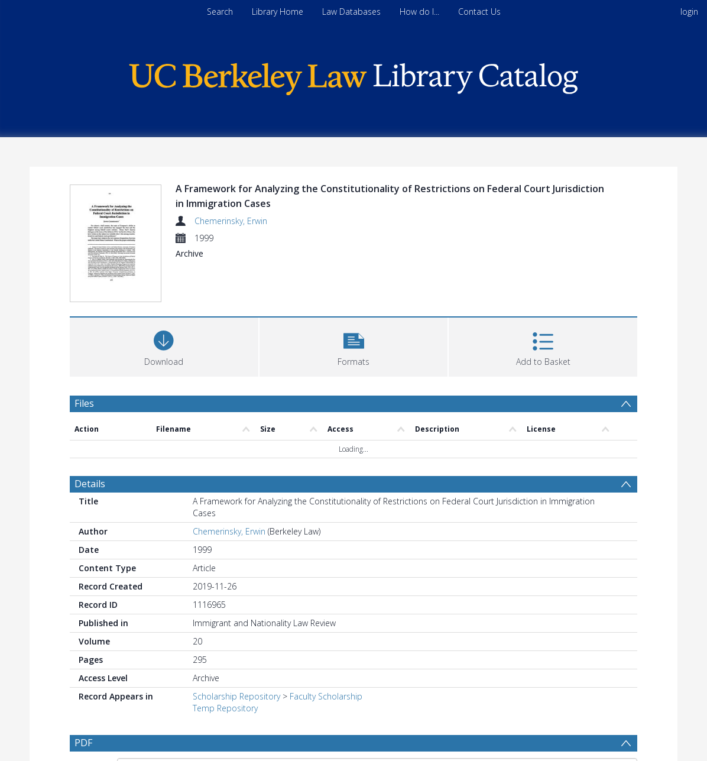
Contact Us (479, 11)
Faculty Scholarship (326, 696)
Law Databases (351, 11)
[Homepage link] (353, 76)
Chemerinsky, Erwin (230, 220)
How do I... (419, 11)
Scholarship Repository (236, 696)
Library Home (277, 11)
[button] (354, 346)
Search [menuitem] (220, 11)
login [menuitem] (689, 11)
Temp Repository (225, 708)
